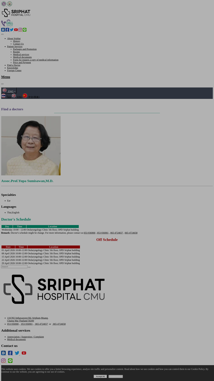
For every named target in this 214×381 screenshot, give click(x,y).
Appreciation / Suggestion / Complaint (25, 336)
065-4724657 (116, 233)
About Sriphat (14, 38)
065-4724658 (131, 233)
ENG (8, 91)
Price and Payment (22, 62)
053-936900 (89, 233)
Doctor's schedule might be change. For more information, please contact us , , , (69, 233)
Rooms (16, 52)
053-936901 (102, 233)
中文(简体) (31, 97)
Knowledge (12, 68)
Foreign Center (14, 70)
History (16, 41)
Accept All (100, 376)
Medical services (21, 54)
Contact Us (18, 44)
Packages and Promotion (25, 49)
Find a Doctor (13, 65)
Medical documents (22, 57)
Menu (5, 77)
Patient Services (14, 46)
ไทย (6, 97)
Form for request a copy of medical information (35, 60)
